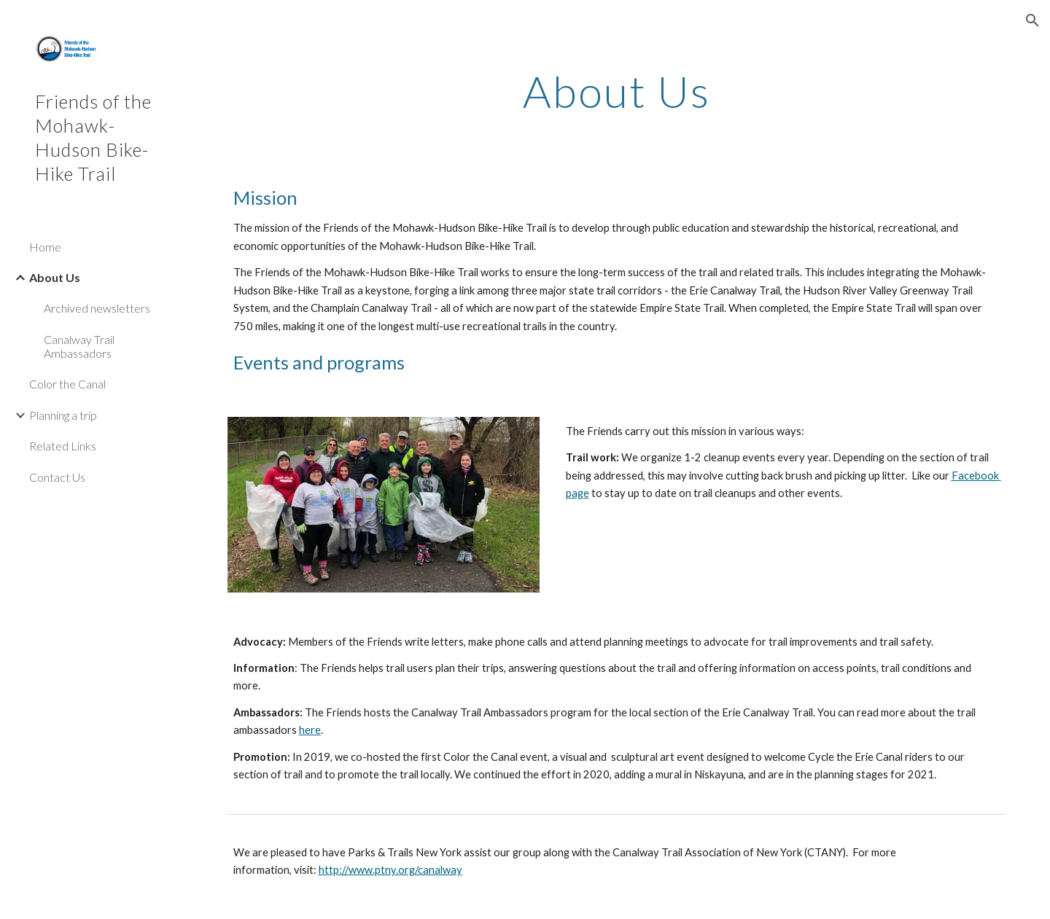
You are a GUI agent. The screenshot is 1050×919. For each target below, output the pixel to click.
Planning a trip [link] (63, 415)
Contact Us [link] (57, 477)
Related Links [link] (62, 446)
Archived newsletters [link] (97, 308)
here (310, 730)
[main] (617, 91)
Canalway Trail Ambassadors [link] (79, 346)
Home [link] (45, 247)
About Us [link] (54, 277)
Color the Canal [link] (67, 384)
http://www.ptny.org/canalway (390, 870)
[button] (1032, 20)
